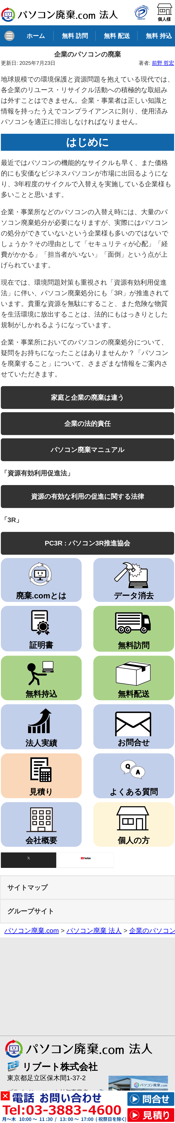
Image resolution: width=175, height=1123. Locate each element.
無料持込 (41, 679)
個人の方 (132, 825)
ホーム (36, 35)
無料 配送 (117, 35)
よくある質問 (133, 776)
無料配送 (133, 679)
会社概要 (41, 825)
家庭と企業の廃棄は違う (87, 397)
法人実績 (40, 727)
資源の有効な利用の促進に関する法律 (87, 496)
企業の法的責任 (87, 423)
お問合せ (132, 727)
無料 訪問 (75, 35)
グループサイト (30, 911)
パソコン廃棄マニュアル (87, 449)
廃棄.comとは (41, 581)
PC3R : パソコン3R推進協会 (87, 543)
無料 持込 (159, 35)
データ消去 (131, 581)
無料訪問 (133, 630)
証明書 (40, 629)
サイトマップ (27, 887)
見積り (41, 776)
